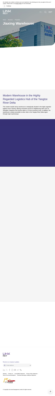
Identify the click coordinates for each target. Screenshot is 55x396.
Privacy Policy (18, 3)
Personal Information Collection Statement (26, 375)
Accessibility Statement (20, 373)
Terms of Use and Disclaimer (9, 375)
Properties (17, 19)
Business (10, 19)
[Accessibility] (50, 391)
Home (4, 19)
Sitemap (5, 373)
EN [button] (40, 12)
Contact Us (10, 373)
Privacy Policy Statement (31, 373)
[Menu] (50, 12)
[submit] (30, 365)
